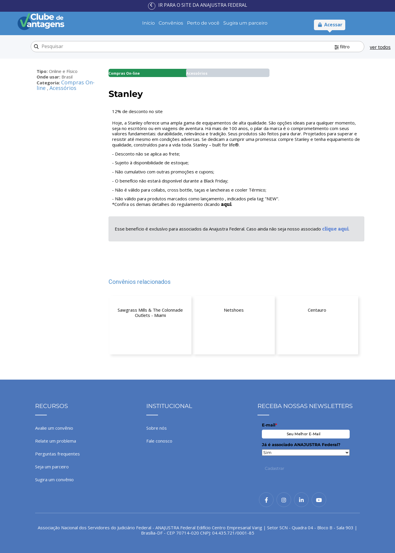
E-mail (269, 425)
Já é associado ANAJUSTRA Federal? (301, 444)
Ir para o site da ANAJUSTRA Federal (202, 5)
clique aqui (335, 229)
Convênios (171, 23)
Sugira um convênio (54, 479)
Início (148, 23)
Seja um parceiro (52, 467)
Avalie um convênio (54, 428)
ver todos (380, 47)
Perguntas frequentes (57, 454)
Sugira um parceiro (245, 23)
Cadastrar (274, 468)
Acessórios (62, 87)
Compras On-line (124, 73)
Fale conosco (159, 441)
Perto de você (203, 23)
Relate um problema (55, 441)
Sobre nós (156, 428)
